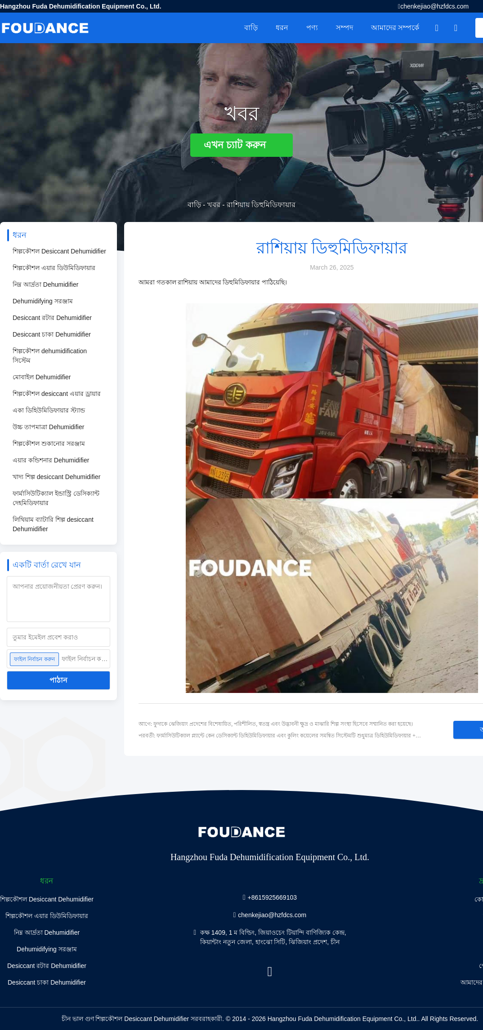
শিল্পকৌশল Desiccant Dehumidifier (59, 251)
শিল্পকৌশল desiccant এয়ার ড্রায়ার (57, 393)
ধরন (282, 27)
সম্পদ (344, 27)
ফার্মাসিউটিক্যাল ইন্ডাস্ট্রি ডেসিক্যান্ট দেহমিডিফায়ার (56, 498)
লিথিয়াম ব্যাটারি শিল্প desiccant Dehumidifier (53, 524)
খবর (213, 205)
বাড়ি (251, 27)
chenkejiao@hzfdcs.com (434, 6)
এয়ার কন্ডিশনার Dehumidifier (51, 460)
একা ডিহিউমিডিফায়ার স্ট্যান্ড (49, 410)
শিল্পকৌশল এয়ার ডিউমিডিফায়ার (54, 267)
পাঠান (58, 680)
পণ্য (312, 27)
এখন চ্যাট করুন (241, 145)
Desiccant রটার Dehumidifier (52, 317)
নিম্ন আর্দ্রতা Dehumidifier (45, 284)
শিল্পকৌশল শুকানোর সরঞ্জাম (49, 443)
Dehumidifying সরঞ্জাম (43, 301)
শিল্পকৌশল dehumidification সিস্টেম (50, 355)
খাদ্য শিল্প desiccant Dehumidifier (56, 476)
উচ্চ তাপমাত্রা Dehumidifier (48, 427)
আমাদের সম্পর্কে (395, 27)
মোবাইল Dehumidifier (42, 377)
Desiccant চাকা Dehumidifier (52, 334)
